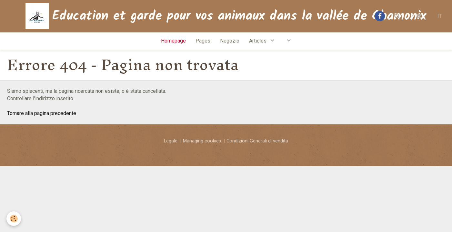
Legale (170, 141)
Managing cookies (202, 141)
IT (439, 16)
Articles (258, 41)
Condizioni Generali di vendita (257, 141)
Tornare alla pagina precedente (41, 113)
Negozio (229, 41)
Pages (203, 41)
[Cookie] (13, 218)
